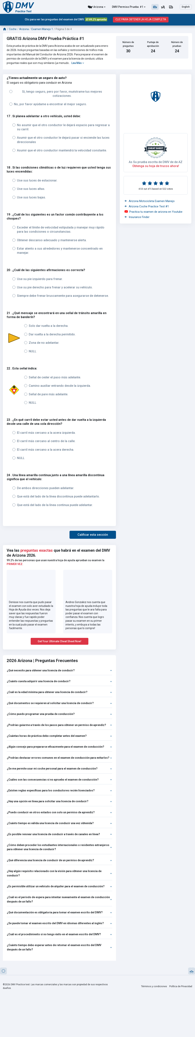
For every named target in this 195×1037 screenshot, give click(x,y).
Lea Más (77, 62)
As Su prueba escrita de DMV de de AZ (155, 162)
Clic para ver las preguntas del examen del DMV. (65, 19)
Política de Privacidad (180, 986)
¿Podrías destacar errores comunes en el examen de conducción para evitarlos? (59, 758)
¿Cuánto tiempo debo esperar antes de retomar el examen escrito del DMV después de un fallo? (59, 947)
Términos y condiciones (154, 986)
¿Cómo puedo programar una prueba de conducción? (59, 714)
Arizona (98, 6)
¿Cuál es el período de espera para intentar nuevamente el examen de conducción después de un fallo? (59, 899)
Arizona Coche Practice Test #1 (147, 206)
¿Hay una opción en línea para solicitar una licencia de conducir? (59, 801)
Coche (13, 29)
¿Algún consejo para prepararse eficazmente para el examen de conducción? (59, 747)
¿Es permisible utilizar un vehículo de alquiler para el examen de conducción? (59, 886)
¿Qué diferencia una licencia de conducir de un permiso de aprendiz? (59, 860)
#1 (141, 6)
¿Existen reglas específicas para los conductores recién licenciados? (59, 790)
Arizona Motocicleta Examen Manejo (150, 201)
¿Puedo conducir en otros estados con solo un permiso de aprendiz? (59, 812)
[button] (93, 535)
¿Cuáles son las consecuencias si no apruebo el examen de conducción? (59, 780)
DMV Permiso (120, 6)
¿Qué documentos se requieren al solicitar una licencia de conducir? (59, 703)
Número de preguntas (128, 44)
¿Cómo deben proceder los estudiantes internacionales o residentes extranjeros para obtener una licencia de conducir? (59, 847)
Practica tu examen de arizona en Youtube (153, 211)
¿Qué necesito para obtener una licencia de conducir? (59, 670)
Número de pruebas (177, 44)
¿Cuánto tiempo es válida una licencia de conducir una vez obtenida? (59, 823)
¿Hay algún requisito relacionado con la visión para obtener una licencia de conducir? (59, 873)
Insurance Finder (137, 217)
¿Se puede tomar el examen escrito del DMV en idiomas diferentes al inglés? (59, 923)
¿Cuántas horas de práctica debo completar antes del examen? (59, 736)
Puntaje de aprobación (153, 44)
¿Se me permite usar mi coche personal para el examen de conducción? (59, 768)
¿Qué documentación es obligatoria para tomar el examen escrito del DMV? (59, 912)
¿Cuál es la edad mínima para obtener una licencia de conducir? (59, 692)
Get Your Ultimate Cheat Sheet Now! (59, 641)
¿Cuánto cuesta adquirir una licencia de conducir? (59, 681)
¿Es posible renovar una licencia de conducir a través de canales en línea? (59, 834)
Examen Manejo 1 (42, 29)
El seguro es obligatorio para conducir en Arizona (39, 82)
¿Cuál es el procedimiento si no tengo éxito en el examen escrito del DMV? (59, 934)
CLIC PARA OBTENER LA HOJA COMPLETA (140, 19)
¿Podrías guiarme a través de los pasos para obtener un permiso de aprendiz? (59, 725)
